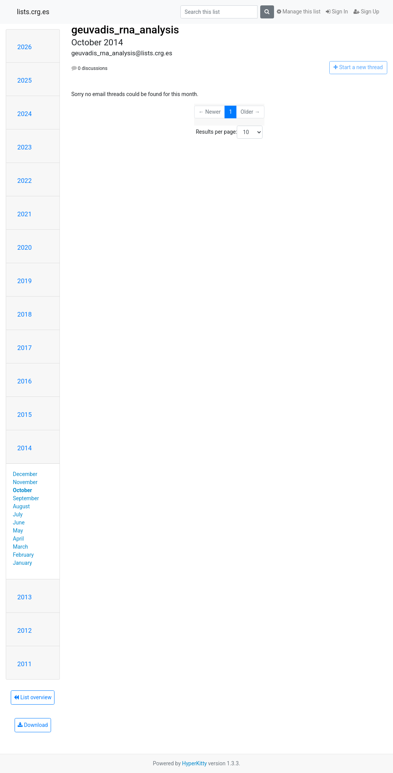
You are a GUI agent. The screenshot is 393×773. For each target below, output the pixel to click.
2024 (24, 114)
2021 (24, 214)
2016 (24, 381)
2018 (24, 314)
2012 (24, 630)
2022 (24, 180)
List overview (32, 697)
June (19, 522)
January (22, 563)
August (21, 506)
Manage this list (298, 11)
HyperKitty (194, 763)
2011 (24, 664)
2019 (24, 281)
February (23, 555)
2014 (24, 448)
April (18, 539)
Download (33, 725)
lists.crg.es (33, 12)
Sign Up (366, 11)
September (26, 498)
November (25, 482)
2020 (24, 247)
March (20, 547)
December (25, 474)
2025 (24, 80)
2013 (24, 597)
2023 (24, 147)
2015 (24, 414)
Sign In (337, 11)
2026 (24, 47)
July (18, 514)
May (18, 530)
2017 (24, 348)
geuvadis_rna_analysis (125, 29)
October (22, 490)
